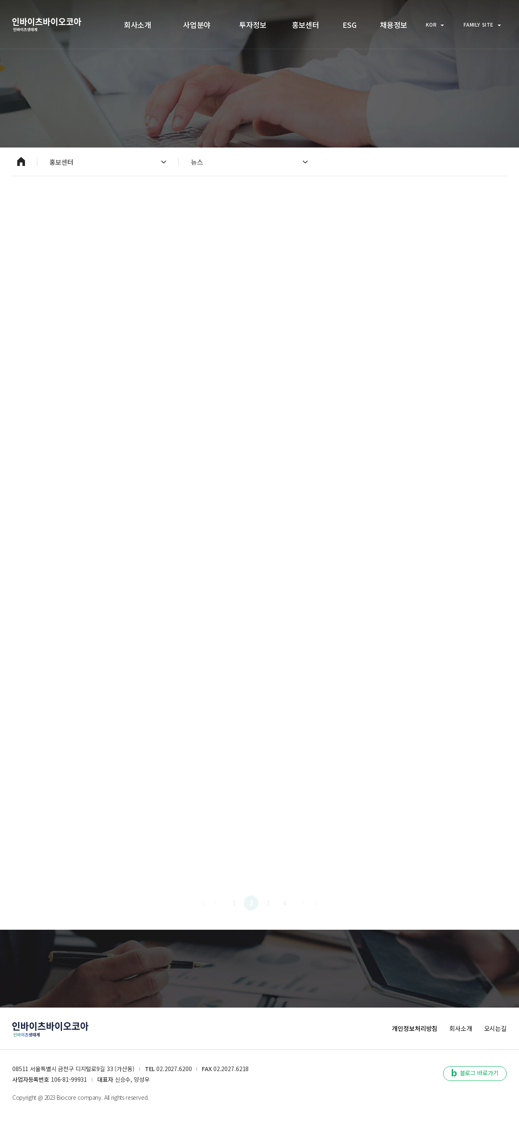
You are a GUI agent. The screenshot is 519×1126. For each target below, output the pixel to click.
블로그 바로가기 (475, 1073)
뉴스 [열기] (249, 162)
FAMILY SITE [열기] (482, 24)
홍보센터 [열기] (107, 162)
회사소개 (460, 1028)
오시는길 (495, 1028)
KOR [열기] (435, 24)
